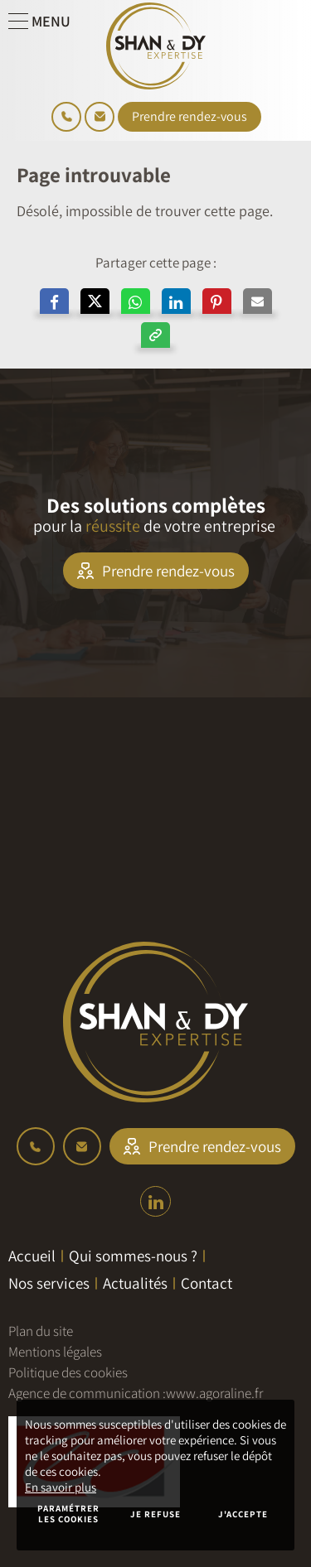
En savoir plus (60, 1487)
